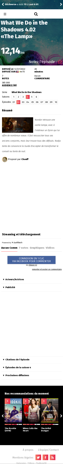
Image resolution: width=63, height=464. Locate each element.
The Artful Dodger (49, 428)
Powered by (12, 243)
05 (32, 102)
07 (42, 102)
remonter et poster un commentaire (47, 269)
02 (18, 102)
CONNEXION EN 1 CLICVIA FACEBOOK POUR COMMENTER (31, 260)
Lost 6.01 (33, 4)
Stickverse (10, 4)
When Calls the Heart (31, 428)
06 (37, 102)
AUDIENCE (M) (9, 85)
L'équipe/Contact (48, 449)
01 (14, 102)
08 (46, 102)
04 (27, 102)
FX (23, 71)
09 (51, 102)
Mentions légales (22, 457)
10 (56, 102)
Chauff (24, 159)
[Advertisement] (31, 196)
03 (23, 102)
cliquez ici (33, 265)
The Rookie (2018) (13, 428)
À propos (28, 449)
